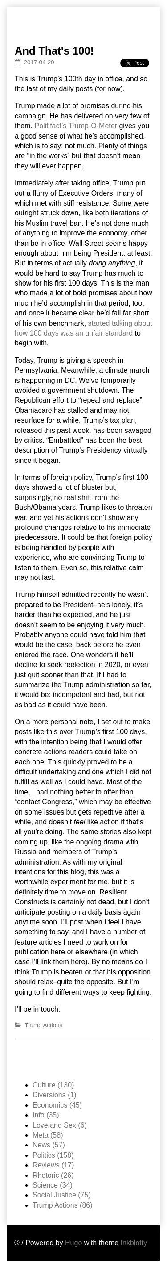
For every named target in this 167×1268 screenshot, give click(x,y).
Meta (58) (48, 1135)
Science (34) (53, 1185)
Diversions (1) (55, 1095)
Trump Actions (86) (63, 1205)
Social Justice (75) (62, 1195)
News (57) (49, 1145)
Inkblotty (134, 1243)
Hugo (73, 1243)
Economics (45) (57, 1105)
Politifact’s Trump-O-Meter (75, 126)
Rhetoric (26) (53, 1175)
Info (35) (46, 1115)
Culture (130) (53, 1085)
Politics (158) (53, 1155)
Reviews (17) (53, 1165)
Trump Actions (44, 1025)
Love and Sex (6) (60, 1125)
